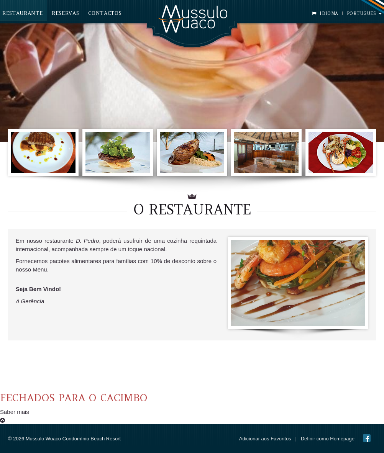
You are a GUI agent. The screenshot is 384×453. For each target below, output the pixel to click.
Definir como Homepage (327, 439)
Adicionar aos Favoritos (265, 439)
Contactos (104, 13)
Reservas (65, 13)
